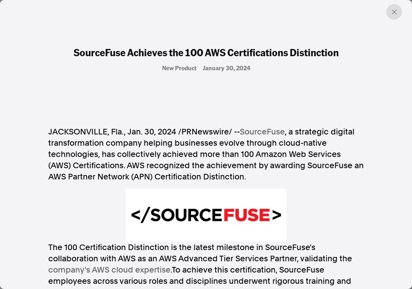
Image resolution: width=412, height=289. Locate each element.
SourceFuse (262, 131)
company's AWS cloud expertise (109, 270)
